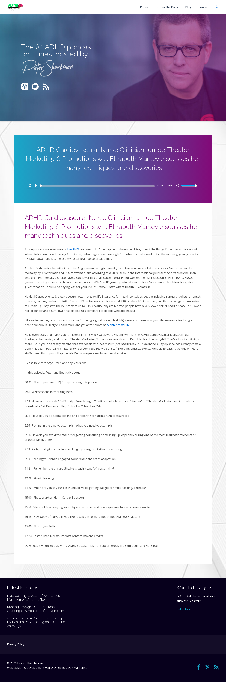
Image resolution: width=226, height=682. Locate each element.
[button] (217, 7)
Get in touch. (185, 609)
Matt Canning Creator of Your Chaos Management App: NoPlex (33, 597)
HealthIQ (73, 249)
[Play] (36, 185)
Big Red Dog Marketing (72, 668)
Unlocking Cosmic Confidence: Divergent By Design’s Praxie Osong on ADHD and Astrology (37, 622)
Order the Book (171, 7)
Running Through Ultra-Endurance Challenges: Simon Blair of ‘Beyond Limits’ (37, 609)
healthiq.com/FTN (118, 325)
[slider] (97, 185)
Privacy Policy (16, 644)
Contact (204, 7)
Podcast (150, 7)
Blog (190, 7)
